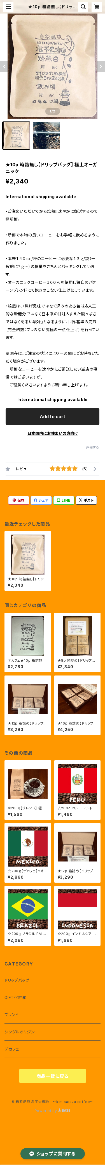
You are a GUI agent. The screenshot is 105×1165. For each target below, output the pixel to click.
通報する (92, 447)
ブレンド (11, 1014)
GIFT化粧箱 (15, 997)
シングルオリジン (19, 1031)
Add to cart (52, 416)
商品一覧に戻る (52, 1076)
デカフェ (11, 1049)
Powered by (53, 1111)
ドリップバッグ (16, 980)
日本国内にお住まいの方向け (52, 433)
